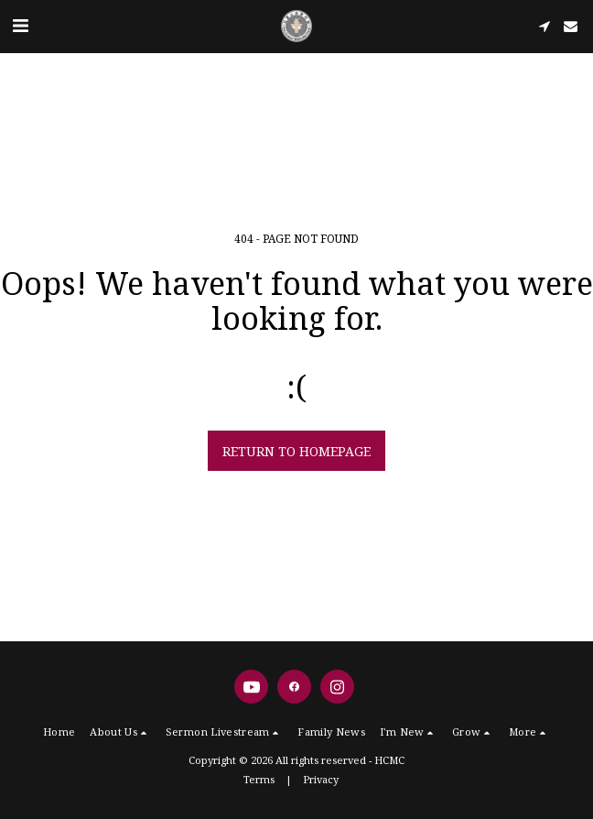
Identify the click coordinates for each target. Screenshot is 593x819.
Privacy (321, 779)
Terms (259, 779)
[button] (20, 25)
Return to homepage (296, 451)
